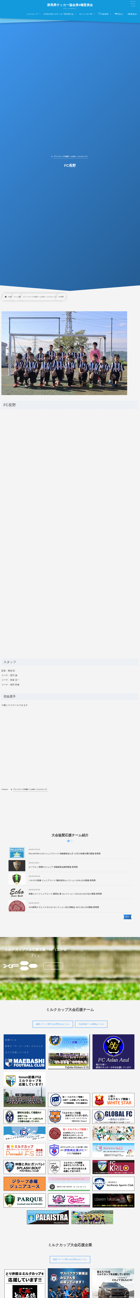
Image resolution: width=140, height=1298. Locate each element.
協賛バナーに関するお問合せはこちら (53, 1024)
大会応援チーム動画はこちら (91, 1024)
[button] (132, 4)
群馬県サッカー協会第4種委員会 (70, 5)
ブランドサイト (53, 966)
